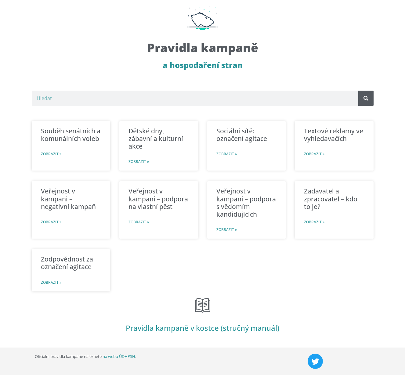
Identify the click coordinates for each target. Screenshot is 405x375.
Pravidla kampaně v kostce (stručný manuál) (202, 328)
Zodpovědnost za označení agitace (67, 263)
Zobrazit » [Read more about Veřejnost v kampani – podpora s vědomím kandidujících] (226, 229)
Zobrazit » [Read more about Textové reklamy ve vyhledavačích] (314, 154)
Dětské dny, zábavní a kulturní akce (155, 138)
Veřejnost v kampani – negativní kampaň (68, 199)
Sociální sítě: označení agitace (241, 135)
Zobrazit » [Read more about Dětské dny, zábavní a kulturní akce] (138, 161)
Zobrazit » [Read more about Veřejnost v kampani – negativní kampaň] (51, 222)
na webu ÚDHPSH (119, 356)
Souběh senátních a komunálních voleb (70, 135)
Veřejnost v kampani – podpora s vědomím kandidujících (246, 202)
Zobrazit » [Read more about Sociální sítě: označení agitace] (226, 154)
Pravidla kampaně (202, 47)
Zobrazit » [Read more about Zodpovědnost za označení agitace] (51, 282)
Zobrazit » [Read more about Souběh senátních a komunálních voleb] (51, 154)
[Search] (366, 98)
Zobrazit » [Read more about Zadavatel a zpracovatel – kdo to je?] (314, 222)
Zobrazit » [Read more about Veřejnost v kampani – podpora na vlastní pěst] (138, 222)
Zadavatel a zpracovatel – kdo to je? (330, 199)
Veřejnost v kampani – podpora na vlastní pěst (158, 199)
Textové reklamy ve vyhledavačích (333, 135)
